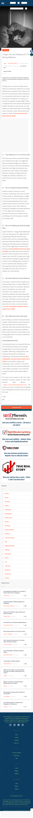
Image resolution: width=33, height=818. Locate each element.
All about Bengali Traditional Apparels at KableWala (14, 602)
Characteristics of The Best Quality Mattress (15, 622)
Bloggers (16, 770)
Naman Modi (7, 616)
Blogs (16, 768)
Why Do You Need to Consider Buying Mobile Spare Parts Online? (13, 682)
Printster (6, 595)
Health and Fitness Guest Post (21, 804)
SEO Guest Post (26, 800)
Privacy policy (16, 755)
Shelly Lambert (8, 634)
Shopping (5, 50)
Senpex (5, 706)
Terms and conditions (16, 752)
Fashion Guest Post (19, 801)
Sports (6, 497)
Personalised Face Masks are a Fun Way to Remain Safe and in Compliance (15, 592)
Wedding (7, 550)
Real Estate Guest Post (8, 801)
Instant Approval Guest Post (12, 803)
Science (7, 578)
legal (17, 758)
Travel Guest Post (6, 800)
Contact (16, 737)
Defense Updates (9, 529)
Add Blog (16, 773)
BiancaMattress (12, 63)
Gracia (5, 675)
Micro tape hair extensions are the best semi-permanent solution (14, 641)
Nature (7, 505)
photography (8, 513)
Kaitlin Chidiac (8, 644)
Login (16, 783)
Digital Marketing (9, 545)
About (16, 734)
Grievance (16, 740)
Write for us (16, 743)
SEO (6, 541)
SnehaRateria (7, 663)
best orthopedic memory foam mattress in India (16, 359)
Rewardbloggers (11, 810)
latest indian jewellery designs (12, 661)
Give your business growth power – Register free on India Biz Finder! (16, 454)
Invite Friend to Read (16, 407)
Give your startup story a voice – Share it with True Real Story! (16, 478)
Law (6, 562)
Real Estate (8, 554)
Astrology (7, 525)
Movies (7, 521)
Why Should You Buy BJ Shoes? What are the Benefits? (14, 693)
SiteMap (16, 789)
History (7, 493)
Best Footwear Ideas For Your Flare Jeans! (14, 631)
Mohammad (7, 696)
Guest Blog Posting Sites (8, 804)
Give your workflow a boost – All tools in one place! (16, 424)
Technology (8, 509)
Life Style (7, 501)
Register (16, 786)
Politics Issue (8, 517)
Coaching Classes (10, 537)
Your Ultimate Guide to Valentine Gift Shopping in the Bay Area (13, 703)
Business (7, 533)
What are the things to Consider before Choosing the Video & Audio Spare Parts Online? (14, 671)
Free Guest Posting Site (25, 803)
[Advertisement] (16, 135)
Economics (8, 574)
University (7, 566)
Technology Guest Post (17, 800)
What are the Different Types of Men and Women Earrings (14, 612)
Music (6, 558)
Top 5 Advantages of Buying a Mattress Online (14, 651)
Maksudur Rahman (9, 606)
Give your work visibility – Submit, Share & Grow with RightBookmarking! (16, 440)
